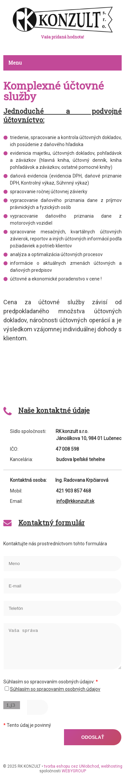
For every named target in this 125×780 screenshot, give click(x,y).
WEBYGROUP (74, 771)
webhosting (111, 766)
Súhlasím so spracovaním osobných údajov (55, 689)
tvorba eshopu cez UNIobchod (71, 766)
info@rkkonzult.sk (75, 501)
